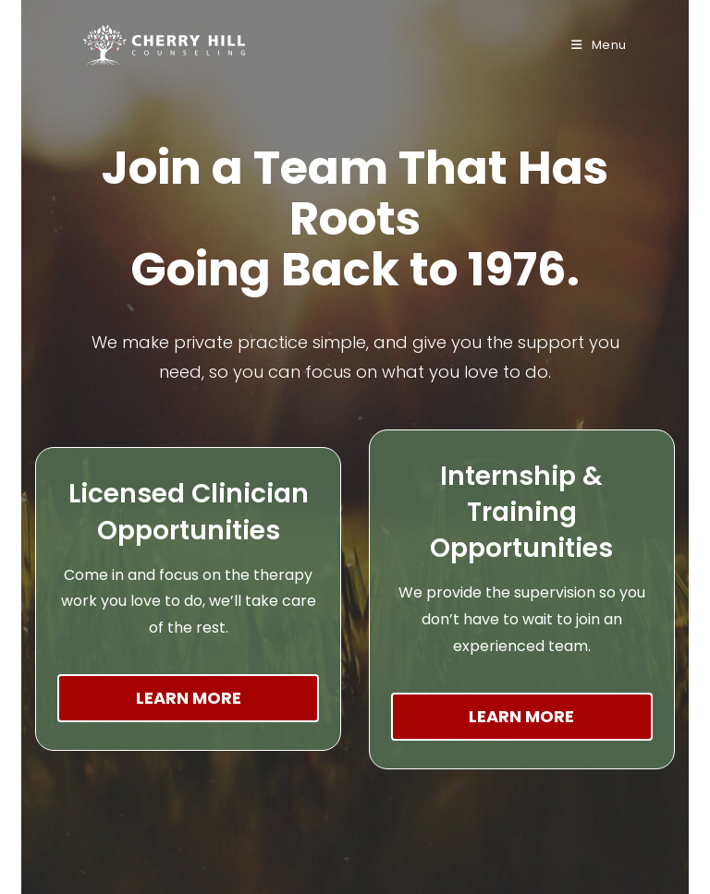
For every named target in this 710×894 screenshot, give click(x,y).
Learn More (188, 697)
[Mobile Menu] (599, 45)
